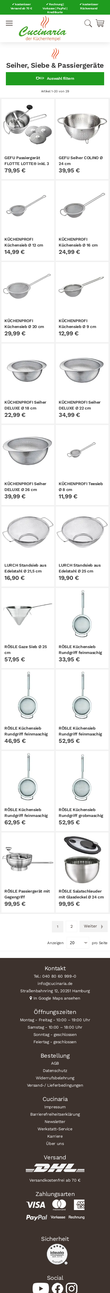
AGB (55, 1063)
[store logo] (42, 28)
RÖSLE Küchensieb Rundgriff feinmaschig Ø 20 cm (80, 734)
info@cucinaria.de (55, 983)
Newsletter (55, 1121)
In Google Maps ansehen (56, 998)
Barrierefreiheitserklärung (55, 1114)
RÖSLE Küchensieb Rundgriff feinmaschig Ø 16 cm (26, 734)
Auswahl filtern (60, 78)
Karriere (54, 1136)
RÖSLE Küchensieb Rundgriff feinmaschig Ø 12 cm (80, 652)
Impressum (55, 1107)
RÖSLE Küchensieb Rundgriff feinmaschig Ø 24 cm (26, 815)
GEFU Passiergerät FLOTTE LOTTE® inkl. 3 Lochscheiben (26, 163)
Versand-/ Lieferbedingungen (55, 1085)
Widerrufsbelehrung (55, 1077)
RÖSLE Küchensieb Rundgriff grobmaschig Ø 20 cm (81, 815)
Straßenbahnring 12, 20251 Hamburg (55, 990)
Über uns (55, 1143)
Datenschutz (55, 1070)
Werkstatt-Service (55, 1129)
